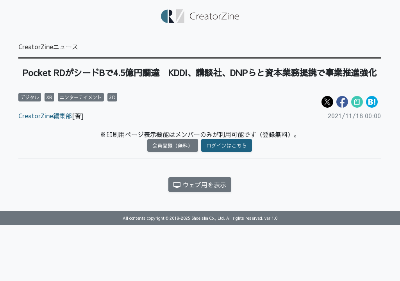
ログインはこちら (226, 145)
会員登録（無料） (172, 145)
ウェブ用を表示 (199, 184)
